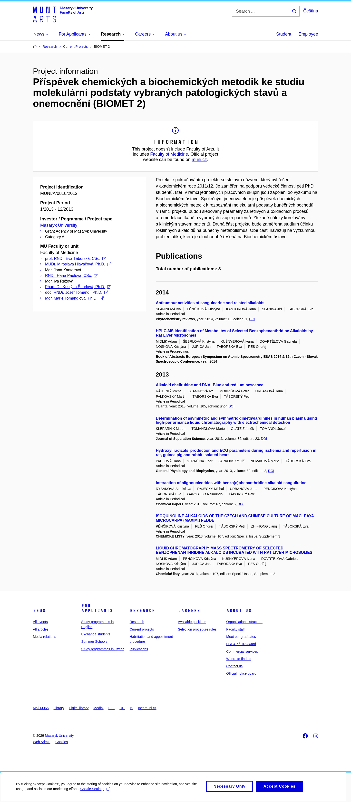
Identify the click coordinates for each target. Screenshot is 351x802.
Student (283, 34)
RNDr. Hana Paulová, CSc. (71, 276)
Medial (98, 708)
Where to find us (238, 659)
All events (40, 622)
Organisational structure (244, 622)
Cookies (61, 742)
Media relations (44, 637)
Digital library (78, 708)
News (39, 610)
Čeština (310, 11)
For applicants (97, 608)
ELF (111, 708)
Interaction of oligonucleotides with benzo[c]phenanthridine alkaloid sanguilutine (231, 483)
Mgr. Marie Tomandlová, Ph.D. (74, 298)
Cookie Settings (96, 791)
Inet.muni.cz (147, 708)
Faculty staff (235, 629)
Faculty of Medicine (169, 154)
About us (239, 610)
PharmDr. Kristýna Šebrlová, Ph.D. (78, 287)
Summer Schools (94, 641)
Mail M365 (41, 708)
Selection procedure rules (197, 629)
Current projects (142, 629)
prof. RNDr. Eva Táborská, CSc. (75, 258)
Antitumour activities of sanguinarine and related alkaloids (210, 303)
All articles (41, 629)
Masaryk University (58, 225)
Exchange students (95, 634)
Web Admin (41, 742)
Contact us (234, 666)
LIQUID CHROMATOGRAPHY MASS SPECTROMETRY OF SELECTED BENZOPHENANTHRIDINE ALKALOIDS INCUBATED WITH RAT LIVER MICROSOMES (234, 550)
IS (131, 708)
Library (59, 708)
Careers (189, 610)
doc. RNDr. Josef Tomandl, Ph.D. (76, 292)
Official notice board (241, 673)
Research (142, 610)
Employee (308, 34)
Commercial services (242, 651)
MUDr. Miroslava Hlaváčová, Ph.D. (78, 264)
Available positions (192, 622)
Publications (139, 649)
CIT (122, 708)
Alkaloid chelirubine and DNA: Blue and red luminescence (209, 385)
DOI (252, 319)
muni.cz (199, 159)
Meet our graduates (241, 637)
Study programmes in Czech (102, 649)
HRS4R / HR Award (241, 644)
